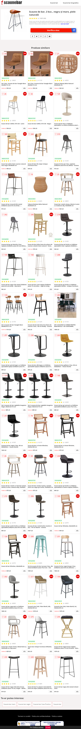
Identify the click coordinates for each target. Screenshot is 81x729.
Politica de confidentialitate (41, 716)
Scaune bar (54, 3)
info (24, 88)
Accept (48, 727)
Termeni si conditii (24, 716)
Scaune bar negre (24, 704)
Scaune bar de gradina (70, 3)
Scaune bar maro (9, 704)
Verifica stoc (61, 30)
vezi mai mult (65, 24)
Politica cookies (57, 716)
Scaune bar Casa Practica (42, 704)
